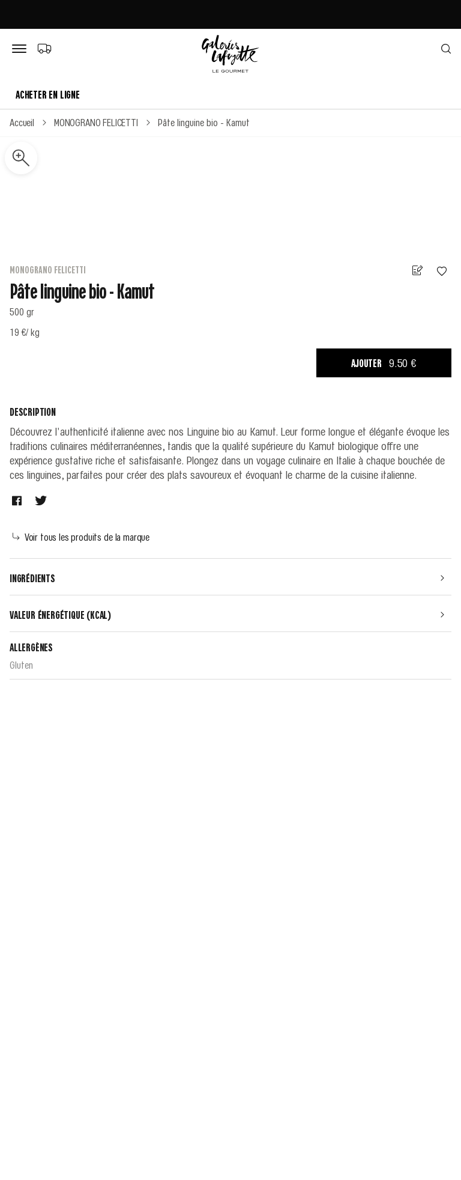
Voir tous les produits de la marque (81, 537)
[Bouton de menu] (22, 49)
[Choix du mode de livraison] (44, 48)
